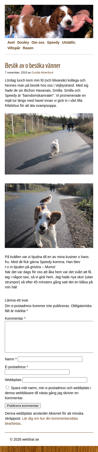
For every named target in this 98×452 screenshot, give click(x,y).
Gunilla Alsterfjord (42, 72)
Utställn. (69, 42)
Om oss (37, 42)
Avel (11, 42)
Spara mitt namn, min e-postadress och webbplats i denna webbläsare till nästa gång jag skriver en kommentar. (48, 399)
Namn (11, 365)
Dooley (23, 42)
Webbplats (13, 386)
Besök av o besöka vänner (32, 65)
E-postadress (16, 373)
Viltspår (13, 48)
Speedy (53, 42)
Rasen (28, 48)
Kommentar (15, 318)
